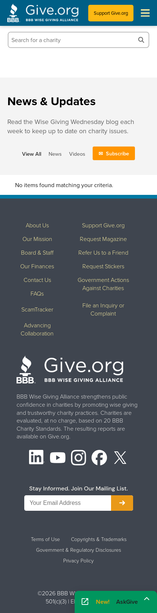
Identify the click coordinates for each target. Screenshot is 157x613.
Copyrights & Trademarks (98, 539)
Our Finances (37, 266)
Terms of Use (45, 539)
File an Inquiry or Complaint (103, 309)
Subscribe (117, 153)
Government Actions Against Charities (103, 284)
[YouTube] (57, 458)
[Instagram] (78, 458)
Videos (77, 154)
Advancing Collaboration (37, 329)
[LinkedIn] (36, 458)
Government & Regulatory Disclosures (78, 549)
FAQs (37, 293)
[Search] (141, 39)
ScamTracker (37, 309)
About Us (37, 225)
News (55, 154)
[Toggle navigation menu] (145, 13)
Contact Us (37, 280)
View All (31, 154)
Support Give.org (111, 13)
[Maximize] (146, 599)
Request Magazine (103, 239)
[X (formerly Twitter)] (120, 458)
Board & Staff (37, 252)
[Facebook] (99, 458)
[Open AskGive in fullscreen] (85, 602)
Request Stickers (103, 266)
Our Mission (37, 239)
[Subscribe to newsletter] (122, 503)
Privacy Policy (78, 560)
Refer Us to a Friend (103, 252)
